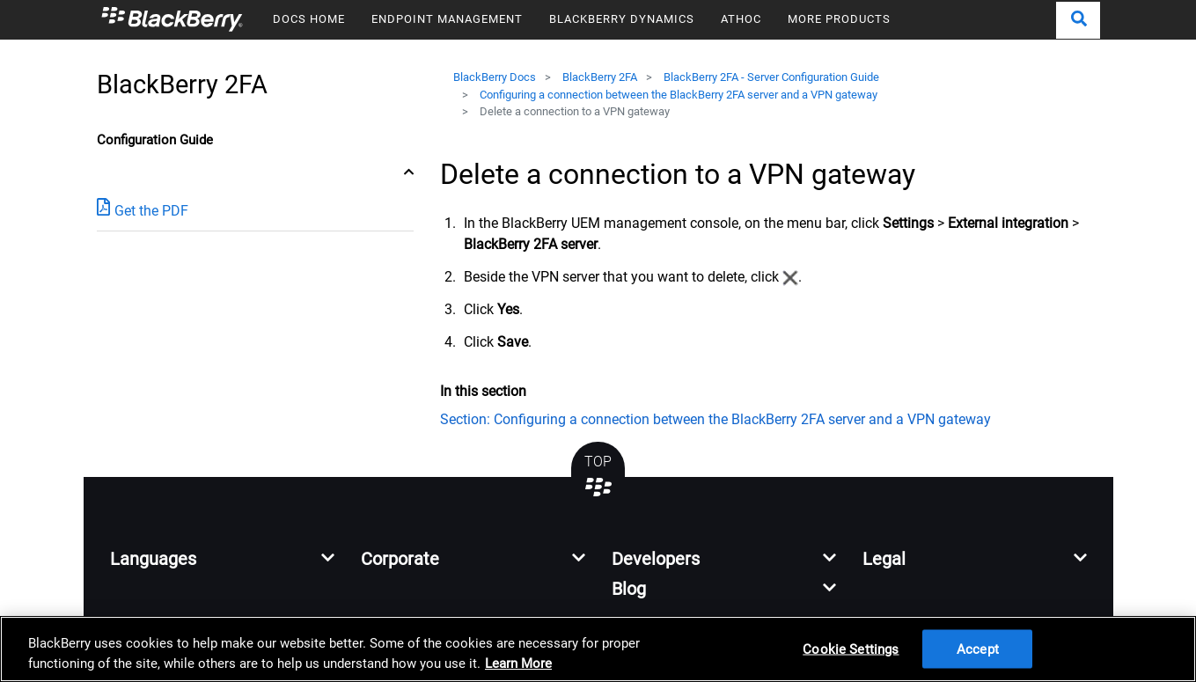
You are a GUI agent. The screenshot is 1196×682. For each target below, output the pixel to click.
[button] (1078, 20)
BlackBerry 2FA (599, 77)
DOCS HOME (309, 19)
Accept (978, 648)
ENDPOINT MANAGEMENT (447, 19)
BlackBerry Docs (494, 77)
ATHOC (741, 19)
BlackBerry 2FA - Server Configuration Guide (771, 77)
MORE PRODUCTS (839, 19)
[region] (598, 649)
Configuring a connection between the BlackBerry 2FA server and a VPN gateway (678, 94)
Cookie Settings (851, 648)
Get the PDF (142, 210)
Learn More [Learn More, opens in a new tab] (518, 663)
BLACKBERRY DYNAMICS (621, 19)
